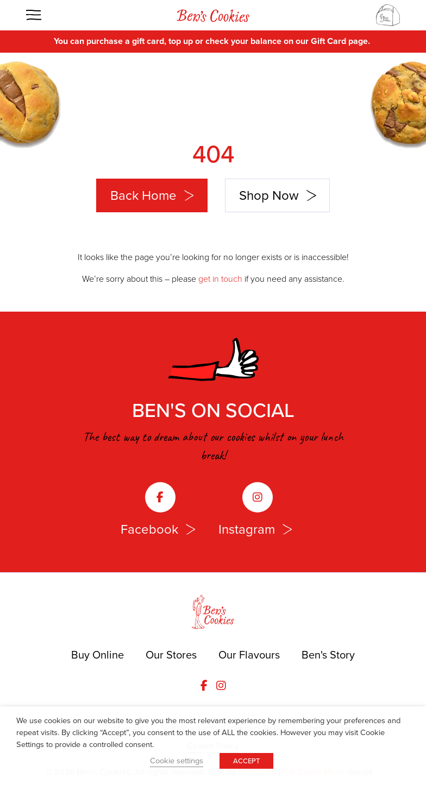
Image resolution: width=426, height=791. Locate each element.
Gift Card (328, 41)
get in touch (220, 279)
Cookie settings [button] (176, 761)
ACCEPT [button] (246, 761)
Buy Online (97, 655)
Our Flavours (249, 655)
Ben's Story (328, 655)
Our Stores (171, 655)
